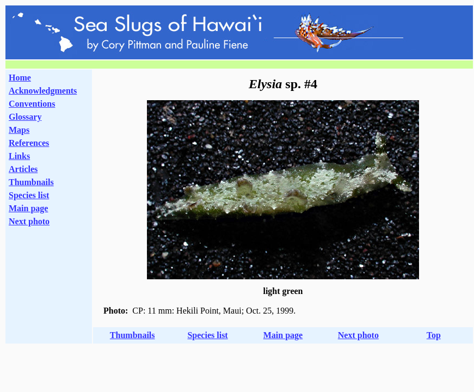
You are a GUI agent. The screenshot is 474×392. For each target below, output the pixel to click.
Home (20, 77)
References (29, 143)
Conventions (32, 103)
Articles (23, 169)
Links (19, 156)
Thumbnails (31, 182)
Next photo (358, 335)
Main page (28, 208)
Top (434, 335)
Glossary (25, 116)
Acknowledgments (43, 90)
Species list (29, 195)
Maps (19, 129)
